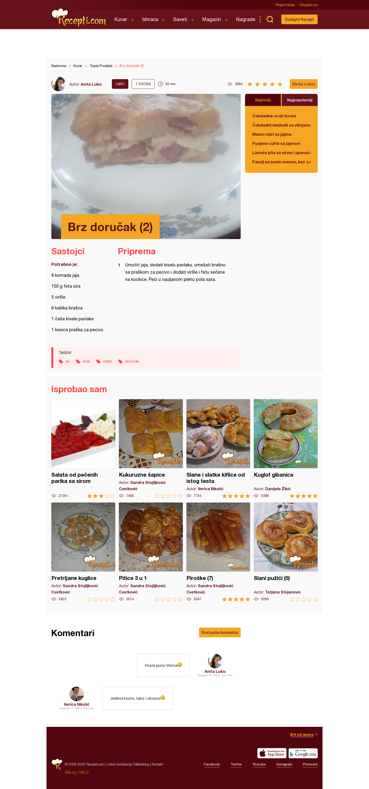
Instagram (284, 764)
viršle (107, 361)
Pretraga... (269, 19)
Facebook (212, 764)
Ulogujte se (309, 5)
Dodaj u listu (303, 84)
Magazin (211, 19)
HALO (83, 772)
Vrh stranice (302, 734)
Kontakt (157, 764)
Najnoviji (263, 100)
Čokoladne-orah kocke (274, 115)
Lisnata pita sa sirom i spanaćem (281, 152)
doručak (132, 361)
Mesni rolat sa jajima (272, 134)
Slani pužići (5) (286, 552)
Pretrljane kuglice (83, 552)
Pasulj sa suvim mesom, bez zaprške (281, 161)
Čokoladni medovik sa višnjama (281, 125)
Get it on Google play (303, 753)
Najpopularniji (300, 100)
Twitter (236, 764)
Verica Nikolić (77, 704)
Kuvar (120, 19)
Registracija (285, 5)
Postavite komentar (219, 632)
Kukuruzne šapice (151, 448)
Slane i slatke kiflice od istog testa (218, 448)
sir (67, 361)
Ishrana (150, 19)
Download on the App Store (271, 753)
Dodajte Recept (299, 19)
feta (86, 361)
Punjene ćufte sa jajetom (276, 143)
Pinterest (310, 764)
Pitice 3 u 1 (151, 552)
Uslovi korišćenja (119, 764)
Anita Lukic (91, 84)
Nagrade (245, 19)
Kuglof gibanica (286, 448)
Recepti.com (79, 17)
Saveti (180, 19)
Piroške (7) (218, 552)
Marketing (141, 764)
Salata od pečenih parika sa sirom (83, 448)
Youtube (259, 764)
